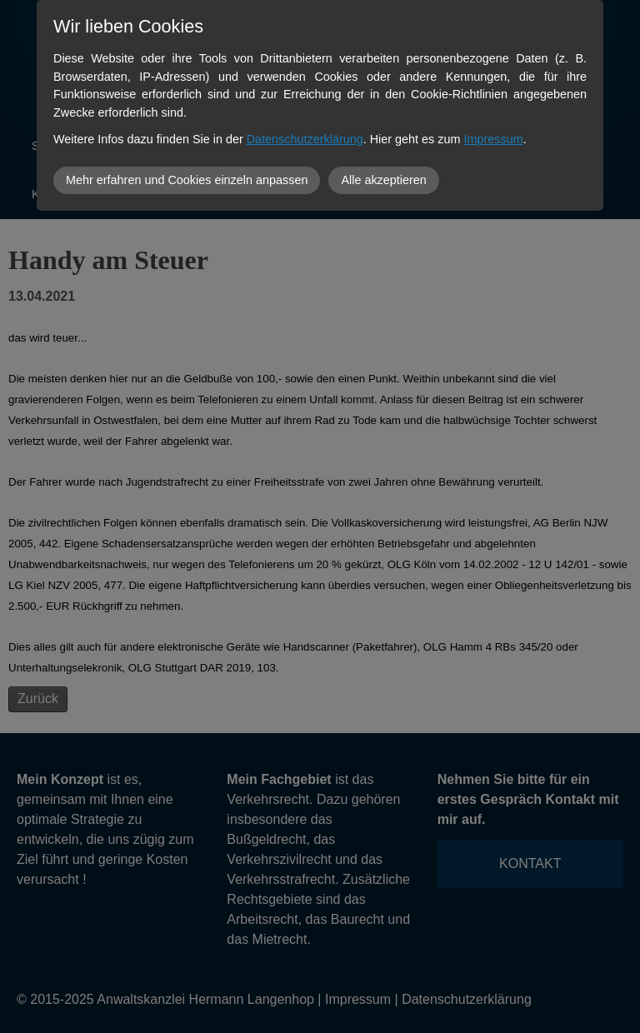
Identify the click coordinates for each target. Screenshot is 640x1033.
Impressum (493, 139)
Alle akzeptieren (383, 180)
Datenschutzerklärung (305, 139)
